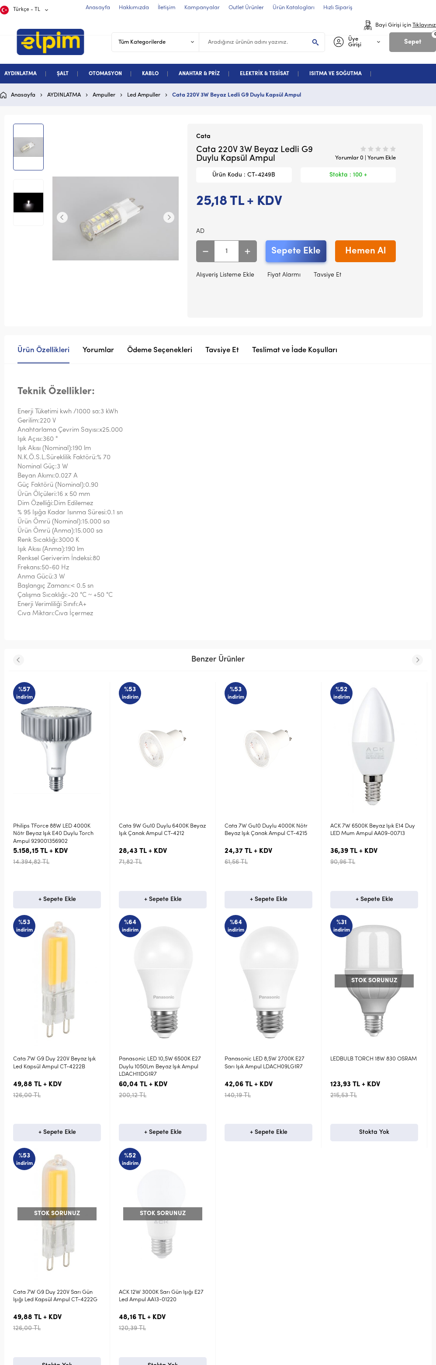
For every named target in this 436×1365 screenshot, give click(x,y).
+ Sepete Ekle (57, 899)
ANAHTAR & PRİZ (199, 73)
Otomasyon (33, 1335)
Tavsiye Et (327, 275)
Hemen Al (365, 251)
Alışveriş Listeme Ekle (225, 275)
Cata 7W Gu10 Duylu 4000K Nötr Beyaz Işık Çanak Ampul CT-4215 (266, 829)
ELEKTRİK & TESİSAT (264, 73)
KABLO (150, 73)
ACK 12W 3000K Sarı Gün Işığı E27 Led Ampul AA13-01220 (55, 1062)
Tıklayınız (424, 25)
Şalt (22, 1321)
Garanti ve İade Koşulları (262, 1349)
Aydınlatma (33, 1307)
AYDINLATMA (20, 73)
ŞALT (63, 73)
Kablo (25, 1349)
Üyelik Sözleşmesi (251, 1321)
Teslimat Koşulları (251, 1307)
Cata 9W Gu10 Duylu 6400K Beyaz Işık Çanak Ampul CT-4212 (162, 829)
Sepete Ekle (296, 251)
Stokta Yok (57, 1132)
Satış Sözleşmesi (249, 1335)
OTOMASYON (105, 73)
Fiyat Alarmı (284, 275)
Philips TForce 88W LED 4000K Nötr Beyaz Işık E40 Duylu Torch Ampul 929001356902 (53, 833)
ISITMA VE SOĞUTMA (335, 73)
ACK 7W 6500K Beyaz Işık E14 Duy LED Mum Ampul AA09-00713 (372, 829)
